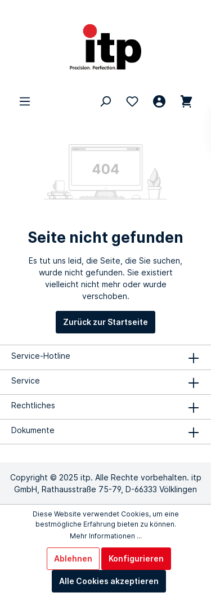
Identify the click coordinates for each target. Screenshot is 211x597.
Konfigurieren (136, 558)
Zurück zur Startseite (105, 322)
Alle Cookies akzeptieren (109, 581)
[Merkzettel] (132, 101)
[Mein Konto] (159, 101)
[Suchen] (105, 101)
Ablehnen (73, 558)
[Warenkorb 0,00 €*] (186, 101)
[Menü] (24, 101)
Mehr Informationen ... (106, 536)
